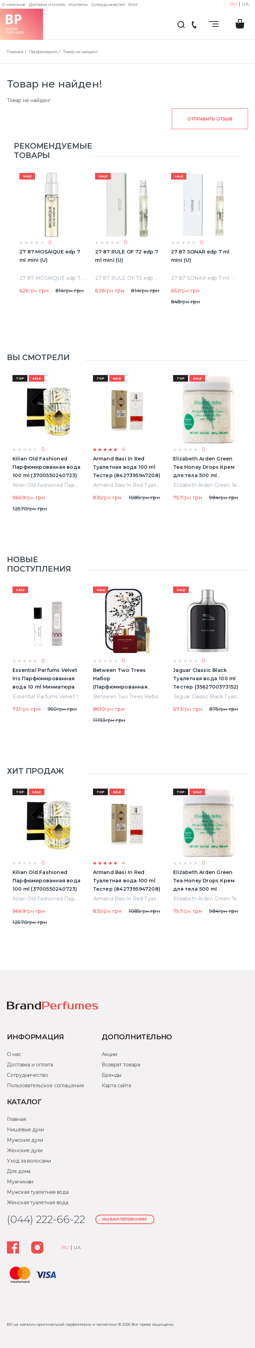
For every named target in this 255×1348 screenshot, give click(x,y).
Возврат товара (121, 1065)
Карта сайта (116, 1085)
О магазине (13, 4)
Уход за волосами (29, 1161)
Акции (109, 1054)
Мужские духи (25, 1140)
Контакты (78, 4)
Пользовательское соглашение (45, 1085)
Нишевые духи (25, 1129)
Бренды (112, 1075)
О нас (14, 1054)
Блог (133, 4)
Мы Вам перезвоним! (124, 1219)
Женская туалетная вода (37, 1202)
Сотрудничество (108, 4)
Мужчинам (20, 1182)
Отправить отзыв (209, 119)
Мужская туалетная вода (38, 1192)
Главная (15, 51)
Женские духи (25, 1150)
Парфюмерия (43, 51)
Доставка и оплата (47, 4)
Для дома (19, 1171)
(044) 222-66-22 (193, 25)
